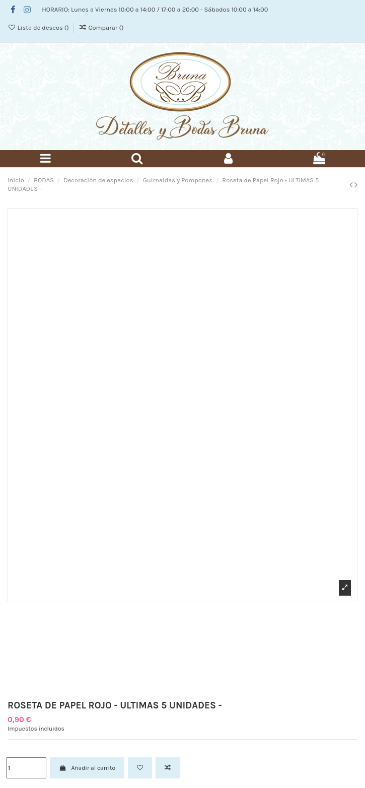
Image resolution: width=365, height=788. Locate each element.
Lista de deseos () (39, 27)
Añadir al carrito (87, 767)
